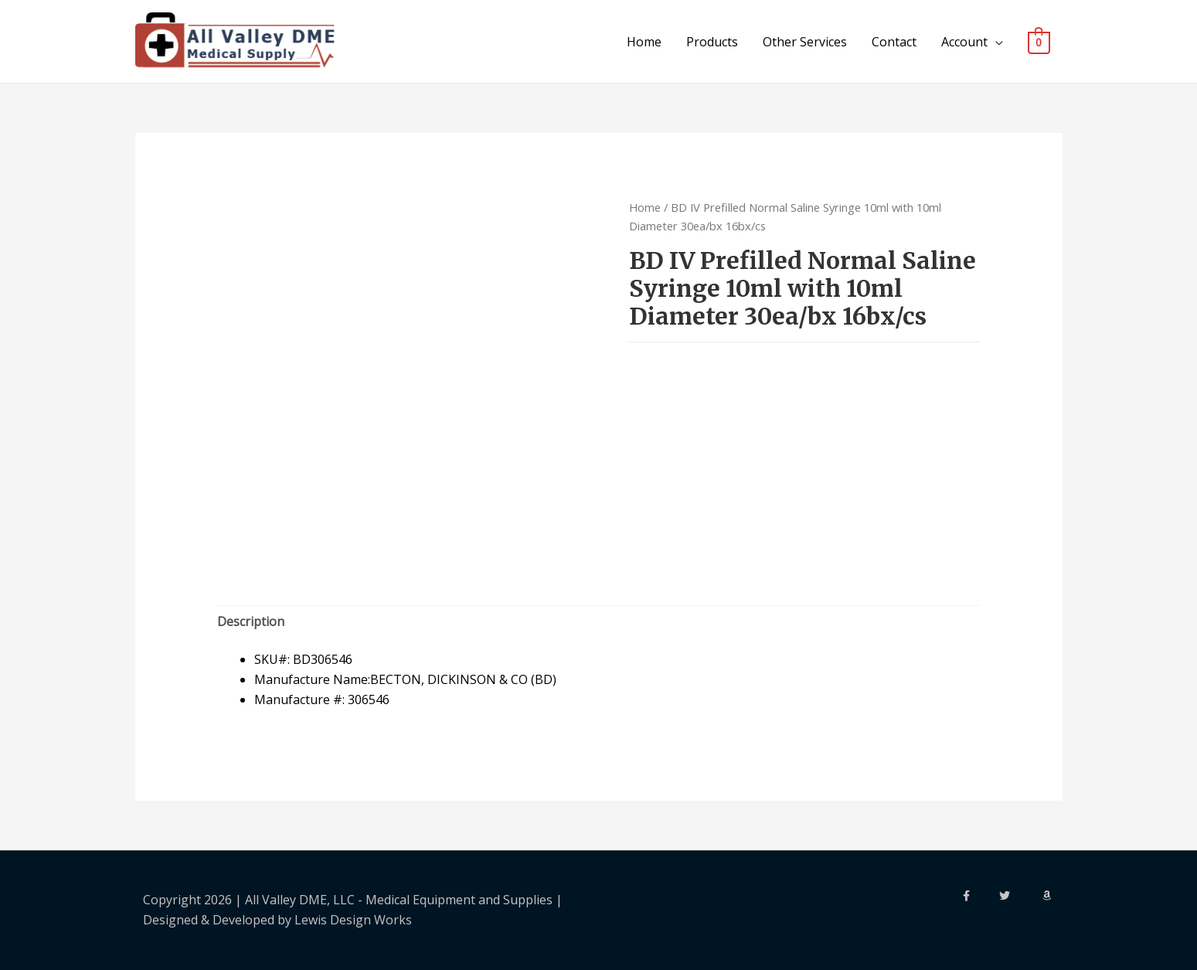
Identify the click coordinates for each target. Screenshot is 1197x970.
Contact (894, 41)
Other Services (805, 41)
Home (644, 41)
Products (712, 41)
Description (250, 621)
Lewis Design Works (353, 919)
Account (964, 41)
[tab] (250, 622)
